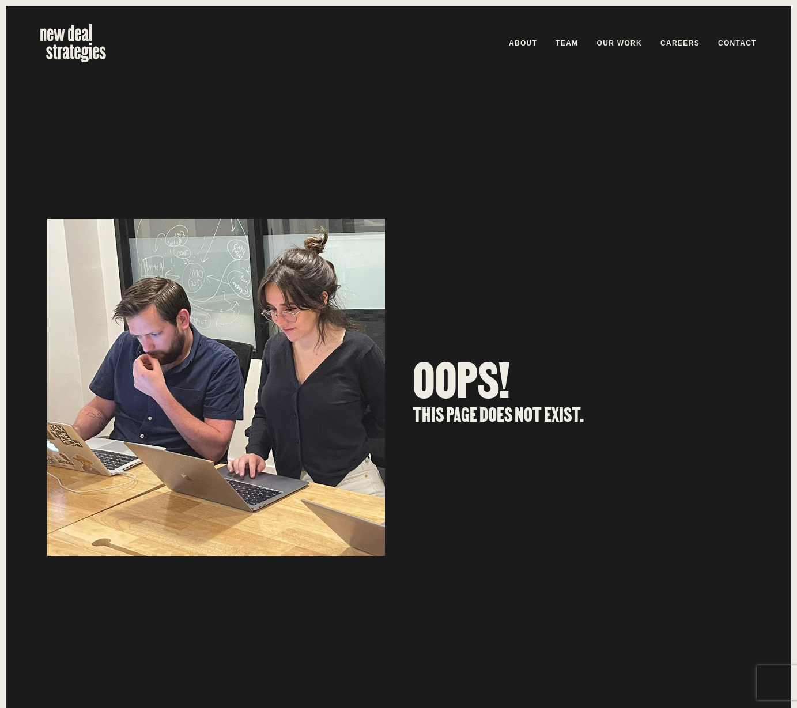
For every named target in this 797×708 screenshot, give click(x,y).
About (523, 43)
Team (567, 43)
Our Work (620, 43)
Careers (680, 43)
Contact (737, 43)
